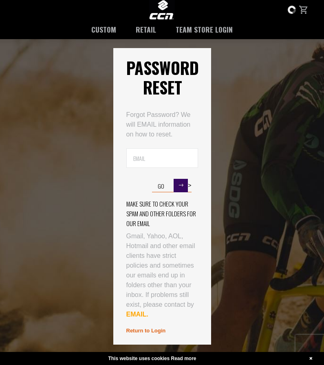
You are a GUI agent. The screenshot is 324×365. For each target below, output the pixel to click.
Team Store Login (204, 29)
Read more (183, 358)
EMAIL (136, 314)
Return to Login (146, 331)
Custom (103, 29)
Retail (146, 29)
